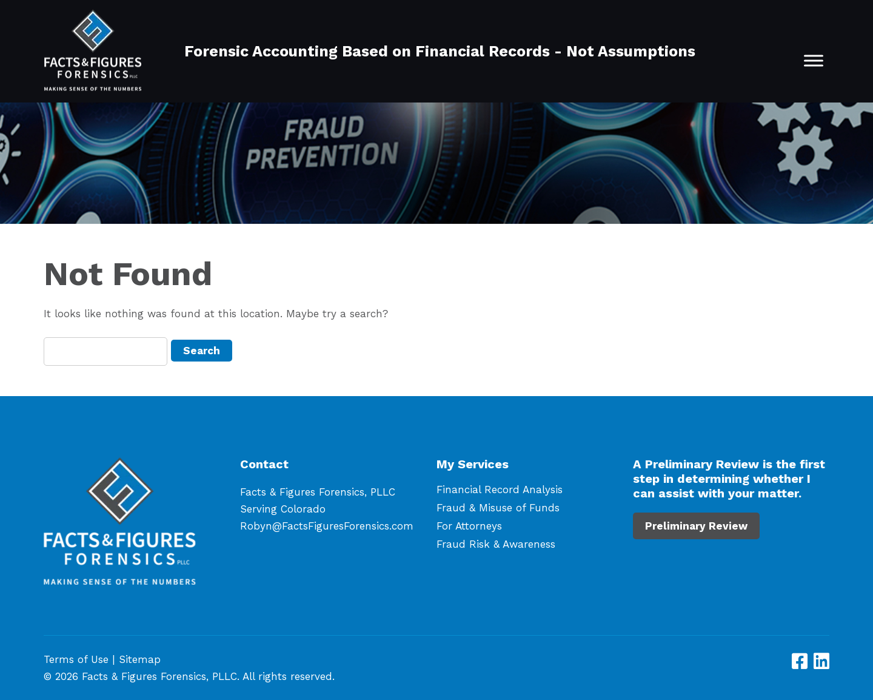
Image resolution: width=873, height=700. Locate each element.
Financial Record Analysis (499, 489)
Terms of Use (76, 659)
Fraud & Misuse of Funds (498, 508)
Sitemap (140, 659)
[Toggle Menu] (813, 60)
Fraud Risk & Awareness (495, 544)
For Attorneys (469, 526)
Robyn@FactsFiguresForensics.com (326, 526)
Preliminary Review (696, 526)
